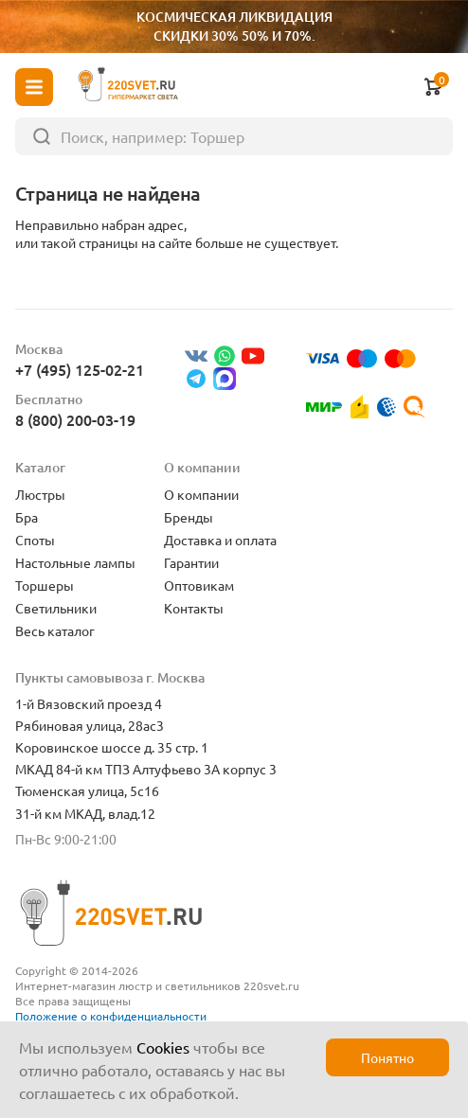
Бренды (188, 516)
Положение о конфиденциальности (111, 1015)
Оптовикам (199, 585)
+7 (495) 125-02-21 (79, 369)
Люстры (40, 494)
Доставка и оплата (220, 539)
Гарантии (191, 562)
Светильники (56, 607)
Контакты (194, 607)
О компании (201, 494)
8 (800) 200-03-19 (75, 419)
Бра (26, 516)
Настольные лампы (75, 562)
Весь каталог (55, 630)
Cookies (162, 1047)
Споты (35, 539)
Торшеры (44, 585)
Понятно (387, 1057)
